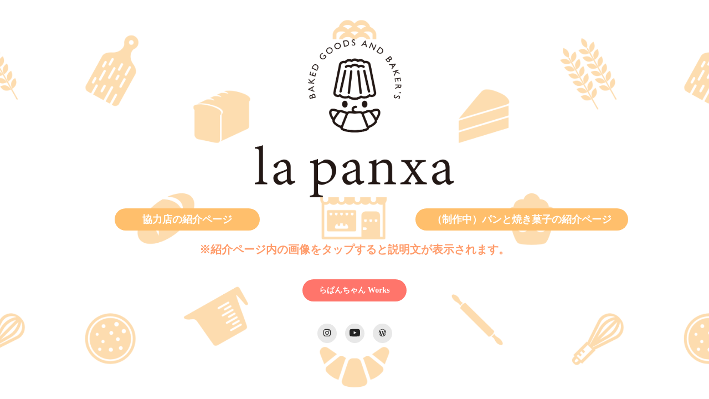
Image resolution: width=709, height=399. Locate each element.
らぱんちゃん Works (354, 290)
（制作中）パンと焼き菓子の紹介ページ (522, 219)
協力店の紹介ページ (187, 219)
